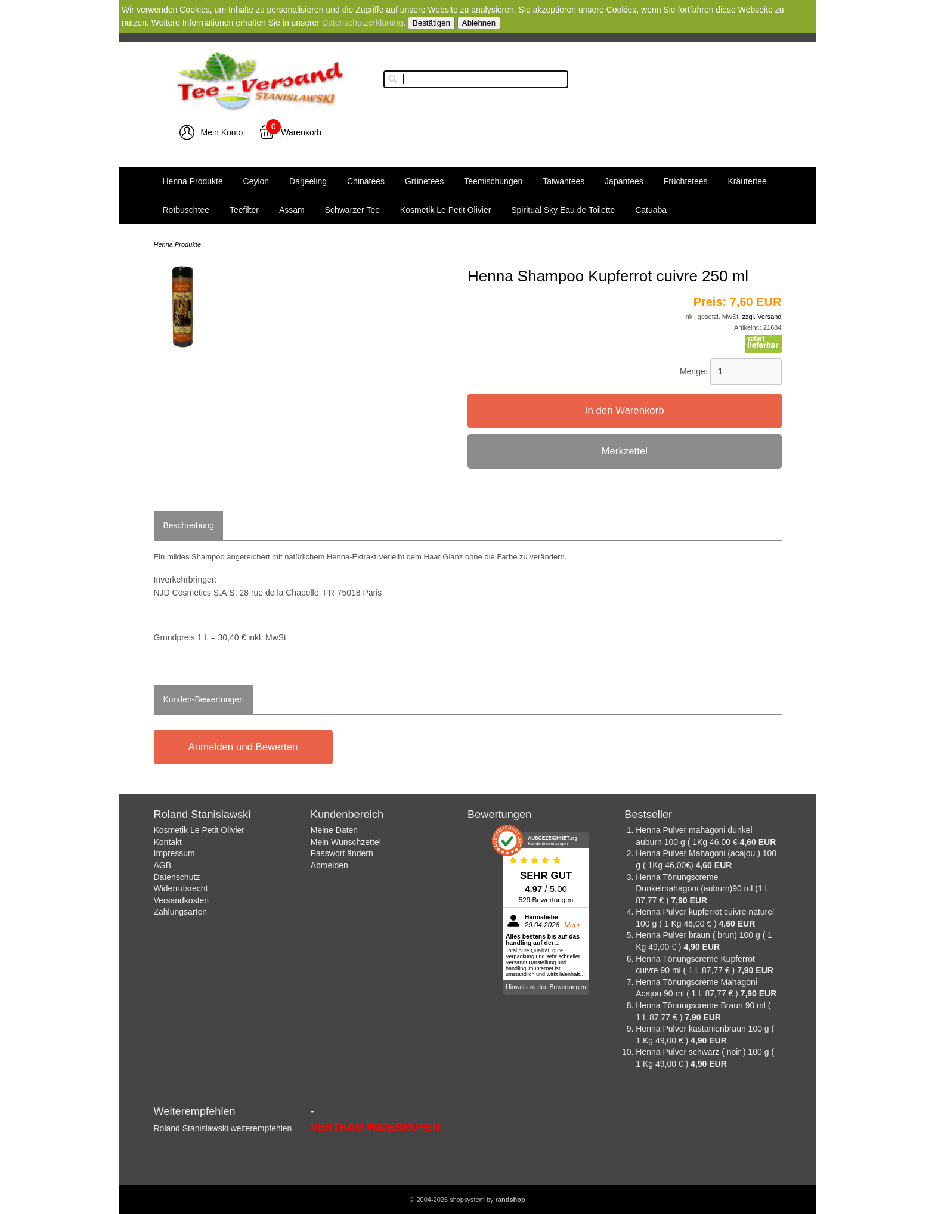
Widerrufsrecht (181, 888)
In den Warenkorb (624, 410)
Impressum (174, 853)
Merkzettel (625, 451)
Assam (292, 210)
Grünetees (424, 181)
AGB (163, 865)
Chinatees (366, 181)
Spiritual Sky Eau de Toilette (563, 210)
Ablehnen (479, 22)
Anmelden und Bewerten (243, 746)
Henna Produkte (193, 181)
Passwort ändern (342, 853)
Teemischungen (493, 181)
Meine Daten (334, 830)
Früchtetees (686, 181)
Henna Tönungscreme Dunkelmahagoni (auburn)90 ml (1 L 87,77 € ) (702, 888)
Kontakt (168, 842)
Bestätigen (431, 22)
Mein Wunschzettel (346, 842)
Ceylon (256, 181)
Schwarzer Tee (352, 210)
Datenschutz (177, 877)
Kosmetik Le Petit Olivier (445, 210)
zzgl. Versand (761, 316)
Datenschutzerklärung (362, 22)
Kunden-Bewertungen (203, 699)
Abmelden (329, 865)
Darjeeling (308, 181)
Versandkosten (181, 900)
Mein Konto (221, 132)
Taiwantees (563, 181)
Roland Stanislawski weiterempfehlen (223, 1128)
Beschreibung (189, 525)
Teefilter (244, 210)
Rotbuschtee (186, 210)
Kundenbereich (347, 814)
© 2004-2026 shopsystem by (467, 1199)
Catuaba (651, 210)
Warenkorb (301, 132)
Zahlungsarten (181, 911)
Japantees (624, 181)
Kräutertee (746, 181)
